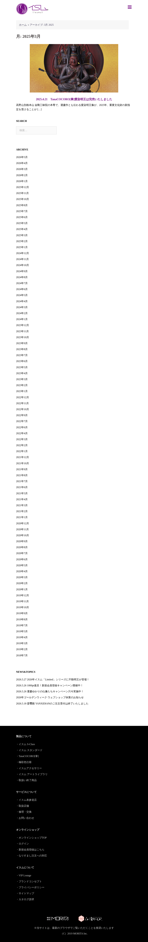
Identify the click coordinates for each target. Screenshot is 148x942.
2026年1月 (22, 181)
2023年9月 (22, 343)
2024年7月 (22, 283)
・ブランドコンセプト (29, 881)
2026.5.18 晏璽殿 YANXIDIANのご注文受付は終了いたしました (52, 703)
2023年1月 (22, 391)
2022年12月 (22, 397)
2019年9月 (22, 613)
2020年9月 (22, 541)
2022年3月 (22, 439)
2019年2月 (22, 649)
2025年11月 (22, 193)
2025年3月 (22, 235)
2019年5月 (22, 631)
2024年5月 (22, 295)
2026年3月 (22, 169)
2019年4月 (22, 637)
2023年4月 (22, 373)
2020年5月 (22, 565)
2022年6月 (22, 427)
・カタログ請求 (25, 899)
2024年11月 (22, 259)
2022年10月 (22, 409)
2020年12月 (22, 523)
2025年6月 (22, 217)
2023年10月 (22, 337)
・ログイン (22, 843)
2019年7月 (22, 625)
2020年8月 (22, 547)
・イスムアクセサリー (29, 768)
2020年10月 (22, 535)
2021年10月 (22, 463)
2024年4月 (22, 301)
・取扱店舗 (22, 805)
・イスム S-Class (25, 744)
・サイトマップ (25, 893)
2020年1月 (22, 589)
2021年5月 (22, 493)
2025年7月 (22, 211)
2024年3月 (22, 307)
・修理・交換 (24, 811)
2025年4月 (22, 229)
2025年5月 (22, 223)
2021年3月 (22, 505)
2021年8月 (22, 475)
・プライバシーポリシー (30, 887)
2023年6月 (22, 361)
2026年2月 (22, 175)
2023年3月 (22, 379)
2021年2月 (22, 511)
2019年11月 (22, 601)
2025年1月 (22, 247)
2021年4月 (22, 499)
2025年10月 (22, 199)
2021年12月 (22, 457)
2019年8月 (22, 619)
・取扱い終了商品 (26, 780)
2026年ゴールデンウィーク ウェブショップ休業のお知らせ (50, 697)
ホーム (23, 24)
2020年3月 (22, 577)
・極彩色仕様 (24, 762)
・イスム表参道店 (26, 800)
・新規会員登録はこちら (30, 849)
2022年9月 (22, 415)
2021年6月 (22, 487)
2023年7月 (22, 355)
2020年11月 (22, 529)
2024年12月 (22, 253)
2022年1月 (22, 451)
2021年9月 (22, 469)
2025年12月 (22, 187)
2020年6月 (22, 559)
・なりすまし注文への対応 (31, 855)
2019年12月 (22, 595)
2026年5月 (22, 157)
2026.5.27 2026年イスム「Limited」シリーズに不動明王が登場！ (52, 679)
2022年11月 (22, 403)
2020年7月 (22, 553)
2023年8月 (22, 349)
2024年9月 (22, 271)
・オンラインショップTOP (31, 837)
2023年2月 (22, 385)
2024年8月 (22, 277)
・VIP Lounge (23, 875)
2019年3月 (22, 643)
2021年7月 (22, 481)
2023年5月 (22, 367)
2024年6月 (22, 289)
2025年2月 (22, 241)
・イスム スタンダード (29, 750)
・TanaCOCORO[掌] (27, 756)
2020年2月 (22, 583)
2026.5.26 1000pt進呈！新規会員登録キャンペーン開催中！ (49, 685)
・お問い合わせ (25, 818)
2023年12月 (22, 325)
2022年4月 (22, 433)
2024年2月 (22, 313)
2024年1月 (22, 319)
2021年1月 (22, 517)
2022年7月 (22, 421)
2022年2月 (22, 445)
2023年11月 (22, 331)
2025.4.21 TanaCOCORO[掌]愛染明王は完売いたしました (74, 99)
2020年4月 (22, 571)
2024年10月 (22, 265)
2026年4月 (22, 163)
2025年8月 (22, 205)
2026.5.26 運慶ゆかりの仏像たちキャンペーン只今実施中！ (50, 691)
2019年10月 (22, 607)
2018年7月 (22, 655)
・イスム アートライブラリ (32, 774)
